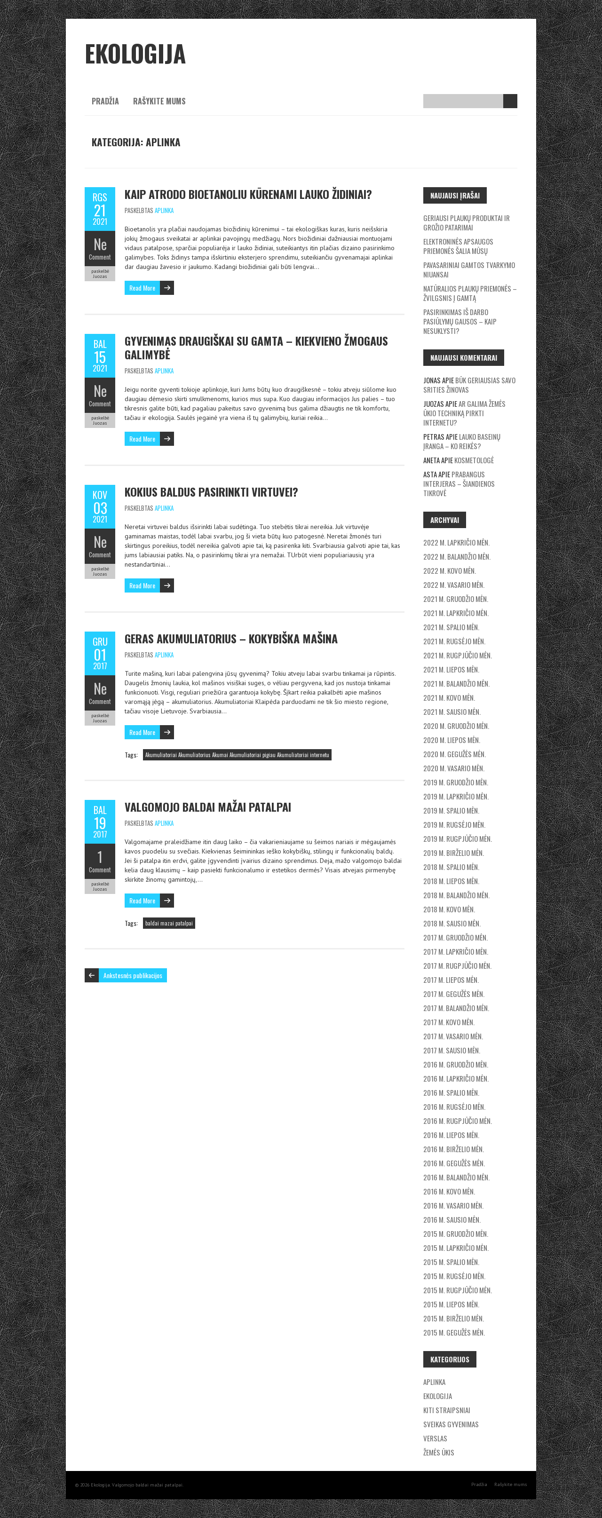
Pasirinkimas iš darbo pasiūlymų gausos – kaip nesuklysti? (460, 321)
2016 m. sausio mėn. (452, 1219)
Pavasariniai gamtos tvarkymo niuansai (469, 269)
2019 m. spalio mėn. (451, 810)
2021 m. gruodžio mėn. (455, 598)
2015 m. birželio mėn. (453, 1318)
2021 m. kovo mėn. (449, 697)
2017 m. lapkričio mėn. (455, 951)
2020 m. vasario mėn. (453, 768)
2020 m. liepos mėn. (451, 740)
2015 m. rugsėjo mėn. (454, 1276)
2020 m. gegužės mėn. (454, 754)
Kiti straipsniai (446, 1410)
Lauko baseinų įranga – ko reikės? (461, 441)
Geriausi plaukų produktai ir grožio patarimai (466, 222)
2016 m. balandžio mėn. (456, 1177)
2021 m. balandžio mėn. (456, 683)
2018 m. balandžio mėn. (456, 895)
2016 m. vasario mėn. (453, 1205)
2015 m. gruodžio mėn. (455, 1233)
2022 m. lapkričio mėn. (456, 542)
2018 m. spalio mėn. (451, 867)
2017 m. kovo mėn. (449, 1022)
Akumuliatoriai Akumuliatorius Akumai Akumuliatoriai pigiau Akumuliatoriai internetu (237, 755)
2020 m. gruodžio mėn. (456, 725)
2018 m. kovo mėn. (449, 909)
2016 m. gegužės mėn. (454, 1163)
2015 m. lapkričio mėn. (456, 1247)
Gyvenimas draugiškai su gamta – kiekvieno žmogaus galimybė (256, 347)
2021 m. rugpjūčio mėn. (457, 655)
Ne (100, 244)
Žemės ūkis (438, 1452)
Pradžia (105, 101)
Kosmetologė (474, 460)
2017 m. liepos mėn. (451, 979)
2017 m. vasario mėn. (453, 1036)
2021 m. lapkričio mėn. (456, 613)
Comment (100, 256)
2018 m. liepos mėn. (451, 881)
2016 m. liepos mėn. (451, 1135)
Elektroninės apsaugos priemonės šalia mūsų (458, 246)
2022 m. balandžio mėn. (457, 556)
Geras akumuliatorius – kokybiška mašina (231, 638)
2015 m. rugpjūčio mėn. (457, 1290)
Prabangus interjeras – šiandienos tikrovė (459, 483)
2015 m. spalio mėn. (451, 1262)
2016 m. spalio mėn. (451, 1092)
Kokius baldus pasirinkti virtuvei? (211, 491)
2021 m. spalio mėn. (451, 627)
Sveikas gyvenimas (451, 1424)
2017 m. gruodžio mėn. (455, 937)
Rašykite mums (159, 101)
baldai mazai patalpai (169, 923)
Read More (142, 288)
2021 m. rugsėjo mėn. (454, 641)
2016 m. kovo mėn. (449, 1191)
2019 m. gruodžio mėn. (455, 782)
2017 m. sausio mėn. (451, 1050)
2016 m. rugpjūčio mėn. (457, 1120)
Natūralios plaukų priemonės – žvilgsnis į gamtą (470, 293)
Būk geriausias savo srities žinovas (469, 385)
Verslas (435, 1438)
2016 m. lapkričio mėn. (456, 1078)
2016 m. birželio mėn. (453, 1149)
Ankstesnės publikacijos (132, 975)
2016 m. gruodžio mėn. (455, 1064)
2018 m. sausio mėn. (452, 923)
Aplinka (164, 210)
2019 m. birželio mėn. (453, 852)
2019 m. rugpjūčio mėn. (457, 838)
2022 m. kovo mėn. (449, 570)
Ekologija (437, 1396)
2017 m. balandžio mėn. (456, 1008)
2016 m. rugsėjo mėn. (454, 1106)
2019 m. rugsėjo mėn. (454, 824)
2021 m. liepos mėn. (451, 669)
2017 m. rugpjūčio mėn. (457, 965)
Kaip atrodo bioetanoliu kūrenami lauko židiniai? (248, 193)
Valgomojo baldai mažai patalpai (208, 806)
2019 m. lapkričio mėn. (456, 796)
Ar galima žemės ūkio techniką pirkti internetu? (464, 412)
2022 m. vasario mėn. (453, 584)
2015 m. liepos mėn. (451, 1304)
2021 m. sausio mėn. (452, 711)
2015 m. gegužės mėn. (454, 1332)
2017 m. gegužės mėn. (453, 993)
